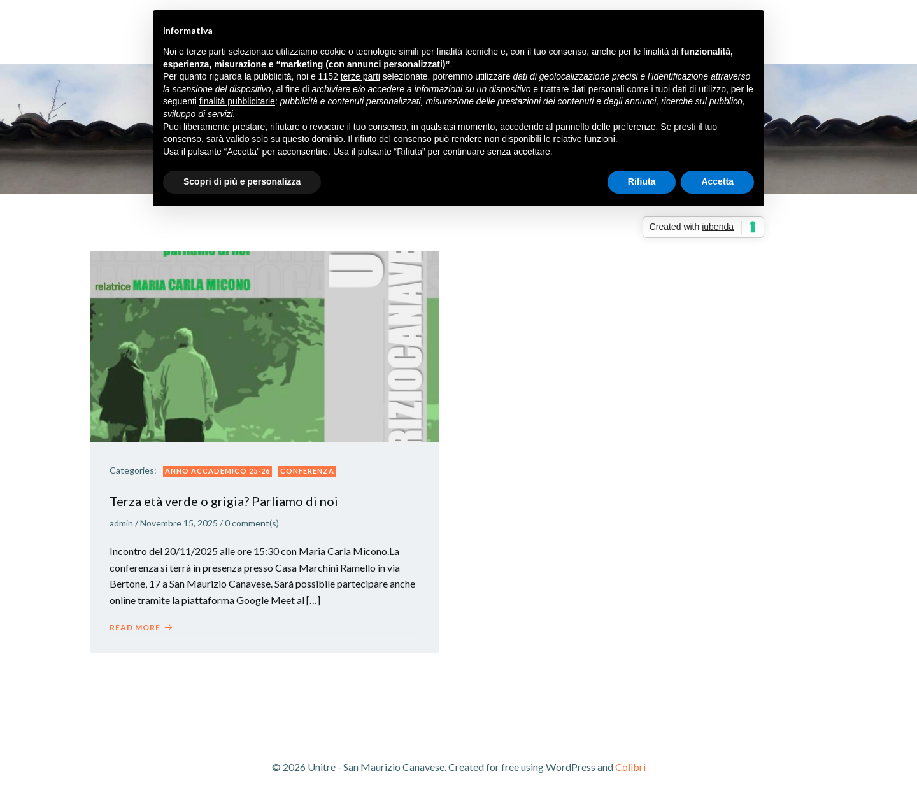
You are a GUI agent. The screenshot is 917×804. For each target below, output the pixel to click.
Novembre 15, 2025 (179, 523)
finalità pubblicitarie (237, 101)
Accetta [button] (717, 181)
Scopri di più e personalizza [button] (242, 181)
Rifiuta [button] (642, 181)
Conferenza (307, 471)
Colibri (630, 767)
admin (121, 523)
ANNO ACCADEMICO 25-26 (217, 471)
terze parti (360, 76)
